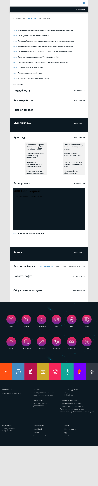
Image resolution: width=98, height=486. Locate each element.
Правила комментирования (70, 403)
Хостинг (36, 432)
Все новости (18, 85)
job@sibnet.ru (38, 406)
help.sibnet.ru (69, 395)
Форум (67, 425)
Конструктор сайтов (41, 436)
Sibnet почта (69, 436)
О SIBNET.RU (7, 390)
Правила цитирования (68, 400)
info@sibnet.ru (7, 431)
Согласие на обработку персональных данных (77, 412)
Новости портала (71, 429)
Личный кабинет (39, 425)
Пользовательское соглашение (72, 406)
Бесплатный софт (24, 266)
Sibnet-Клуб (37, 429)
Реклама (37, 390)
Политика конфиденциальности (72, 409)
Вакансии (38, 400)
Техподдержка (71, 390)
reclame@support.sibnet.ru (43, 395)
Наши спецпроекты (11, 393)
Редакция (7, 426)
